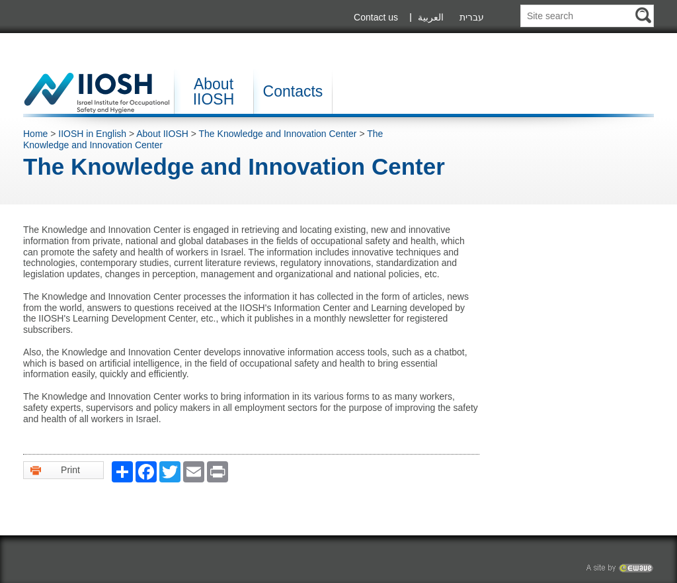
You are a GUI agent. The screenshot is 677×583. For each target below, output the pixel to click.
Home (35, 133)
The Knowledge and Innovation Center (279, 133)
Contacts (293, 91)
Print (55, 470)
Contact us (376, 17)
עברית (471, 17)
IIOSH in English (92, 133)
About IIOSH (214, 91)
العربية (431, 17)
